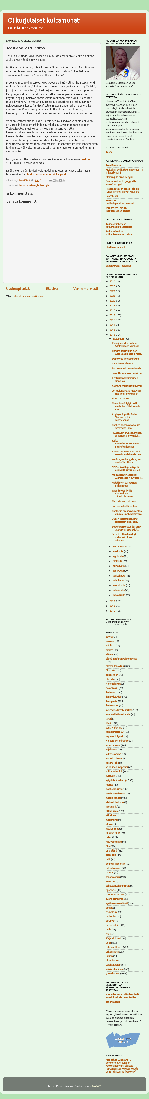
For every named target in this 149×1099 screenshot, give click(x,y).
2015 (112, 334)
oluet (109, 846)
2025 (112, 286)
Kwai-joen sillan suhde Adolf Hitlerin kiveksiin (125, 345)
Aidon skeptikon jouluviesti (127, 386)
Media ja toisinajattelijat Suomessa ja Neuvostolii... (127, 476)
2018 (112, 320)
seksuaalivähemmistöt (118, 885)
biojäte (109, 650)
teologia (44, 185)
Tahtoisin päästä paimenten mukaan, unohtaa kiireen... (127, 512)
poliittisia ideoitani (115, 863)
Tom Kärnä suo (114, 165)
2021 (112, 305)
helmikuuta (119, 590)
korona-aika (112, 762)
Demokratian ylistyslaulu (125, 358)
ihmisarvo (111, 692)
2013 (112, 606)
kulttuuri (110, 776)
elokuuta (118, 561)
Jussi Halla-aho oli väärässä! (127, 373)
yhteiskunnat (113, 973)
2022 (112, 300)
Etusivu (52, 289)
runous (109, 872)
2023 (112, 296)
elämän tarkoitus (115, 666)
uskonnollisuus (114, 947)
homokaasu (112, 688)
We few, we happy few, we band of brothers (126, 461)
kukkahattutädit (114, 771)
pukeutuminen (113, 868)
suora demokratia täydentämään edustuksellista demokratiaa (123, 996)
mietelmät (111, 806)
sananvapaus (113, 877)
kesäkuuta (118, 570)
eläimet (110, 654)
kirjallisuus (111, 749)
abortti (109, 636)
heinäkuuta (119, 566)
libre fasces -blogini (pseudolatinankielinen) (118, 209)
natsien (86, 159)
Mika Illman (112, 811)
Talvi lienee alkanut (122, 363)
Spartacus (111, 890)
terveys (110, 920)
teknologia (111, 912)
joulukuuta (119, 339)
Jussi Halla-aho (114, 727)
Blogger (96, 1086)
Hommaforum (113, 683)
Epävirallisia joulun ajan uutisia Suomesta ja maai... (127, 352)
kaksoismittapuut (115, 732)
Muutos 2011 (113, 833)
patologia (34, 185)
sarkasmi (110, 881)
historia (23, 185)
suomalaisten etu (115, 894)
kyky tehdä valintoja (116, 780)
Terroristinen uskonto (124, 501)
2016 (112, 330)
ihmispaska (111, 701)
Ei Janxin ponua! (120, 398)
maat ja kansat (113, 797)
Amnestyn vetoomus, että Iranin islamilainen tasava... (127, 453)
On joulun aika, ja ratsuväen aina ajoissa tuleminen (126, 392)
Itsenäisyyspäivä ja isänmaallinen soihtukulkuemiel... (123, 493)
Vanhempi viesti (85, 289)
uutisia (109, 956)
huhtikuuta (119, 580)
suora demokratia (115, 899)
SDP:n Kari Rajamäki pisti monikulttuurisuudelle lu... (127, 469)
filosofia (110, 670)
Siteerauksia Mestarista (118, 265)
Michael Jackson (115, 802)
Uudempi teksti (18, 289)
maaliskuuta (119, 585)
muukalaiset (112, 828)
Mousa (109, 824)
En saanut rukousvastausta (126, 368)
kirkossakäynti (113, 754)
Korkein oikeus (114, 758)
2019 (112, 315)
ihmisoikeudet (113, 696)
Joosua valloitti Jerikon (124, 506)
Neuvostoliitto (114, 841)
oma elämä (111, 850)
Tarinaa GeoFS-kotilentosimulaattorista (119, 233)
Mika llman (111, 815)
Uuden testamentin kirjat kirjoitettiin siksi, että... (125, 520)
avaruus (110, 641)
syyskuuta (118, 556)
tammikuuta (119, 595)
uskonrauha (112, 951)
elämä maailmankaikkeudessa (121, 658)
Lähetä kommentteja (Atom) (27, 296)
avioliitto (110, 645)
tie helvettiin (112, 925)
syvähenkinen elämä (117, 903)
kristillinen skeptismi (117, 767)
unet (108, 943)
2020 (112, 310)
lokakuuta (118, 551)
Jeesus (109, 723)
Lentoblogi (112, 196)
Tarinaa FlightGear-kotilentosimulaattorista (119, 225)
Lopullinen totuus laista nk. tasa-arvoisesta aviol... (126, 528)
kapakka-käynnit (114, 736)
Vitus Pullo (112, 960)
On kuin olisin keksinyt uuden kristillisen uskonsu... (124, 537)
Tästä (109, 152)
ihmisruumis (112, 705)
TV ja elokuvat (113, 938)
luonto (109, 784)
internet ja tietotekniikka (119, 710)
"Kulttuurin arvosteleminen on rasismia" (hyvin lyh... (127, 434)
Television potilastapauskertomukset (120, 202)
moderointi (112, 820)
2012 (112, 610)
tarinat (109, 907)
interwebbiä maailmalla (118, 714)
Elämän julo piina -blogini (119, 177)
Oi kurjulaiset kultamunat (44, 20)
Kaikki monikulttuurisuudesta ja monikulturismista (126, 443)
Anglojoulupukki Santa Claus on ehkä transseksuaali (124, 417)
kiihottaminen (113, 745)
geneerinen (112, 675)
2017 (112, 325)
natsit (109, 837)
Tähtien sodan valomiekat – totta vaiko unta (127, 426)
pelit (108, 859)
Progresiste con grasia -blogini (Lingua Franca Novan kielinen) (122, 190)
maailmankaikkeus (115, 793)
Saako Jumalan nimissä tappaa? (46, 174)
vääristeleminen (114, 969)
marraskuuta (119, 546)
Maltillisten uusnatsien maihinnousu (124, 484)
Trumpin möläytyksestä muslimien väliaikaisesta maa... (126, 406)
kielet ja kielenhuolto (117, 740)
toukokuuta (119, 575)
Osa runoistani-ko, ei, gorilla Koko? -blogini (121, 183)
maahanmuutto (114, 789)
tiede (108, 929)
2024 (112, 291)
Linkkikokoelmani (115, 247)
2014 (112, 601)
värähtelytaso (113, 964)
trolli (108, 934)
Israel (109, 718)
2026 (112, 281)
